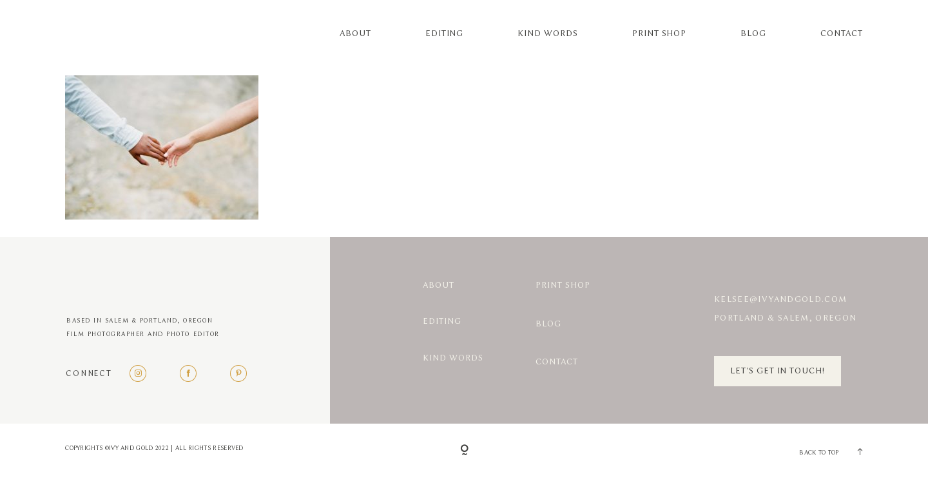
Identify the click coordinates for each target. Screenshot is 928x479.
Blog (753, 33)
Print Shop (659, 33)
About (355, 33)
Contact (841, 33)
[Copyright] (464, 451)
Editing (444, 33)
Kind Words (547, 33)
